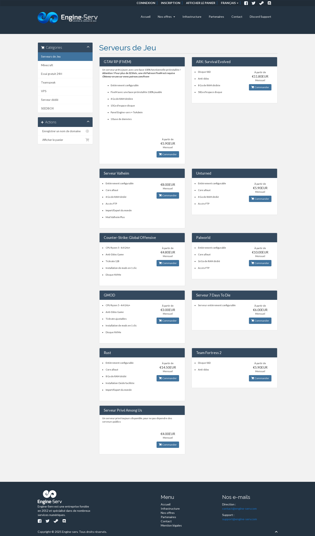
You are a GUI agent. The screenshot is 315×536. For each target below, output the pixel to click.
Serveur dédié (49, 99)
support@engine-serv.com (239, 519)
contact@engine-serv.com (239, 508)
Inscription (170, 3)
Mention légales (171, 525)
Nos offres (166, 16)
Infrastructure (191, 16)
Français (229, 3)
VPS (44, 91)
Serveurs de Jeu (51, 56)
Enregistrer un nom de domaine (65, 131)
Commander (168, 154)
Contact (236, 16)
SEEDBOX (47, 108)
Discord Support (260, 16)
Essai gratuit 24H (51, 73)
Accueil (145, 16)
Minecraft (47, 65)
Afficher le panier (200, 3)
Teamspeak (48, 82)
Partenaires (216, 16)
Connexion (146, 3)
